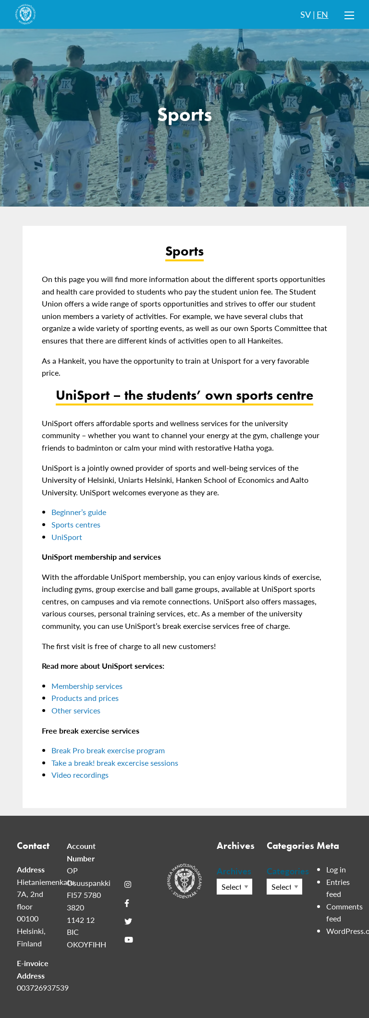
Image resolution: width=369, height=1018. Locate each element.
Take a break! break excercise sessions (114, 762)
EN (322, 14)
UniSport (66, 536)
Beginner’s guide (78, 511)
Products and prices (85, 697)
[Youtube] (129, 940)
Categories (284, 871)
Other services (75, 710)
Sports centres (75, 524)
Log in (336, 869)
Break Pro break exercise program (108, 750)
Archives (234, 871)
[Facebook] (127, 903)
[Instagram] (128, 884)
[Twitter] (128, 921)
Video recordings (80, 774)
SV (305, 14)
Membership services (87, 685)
